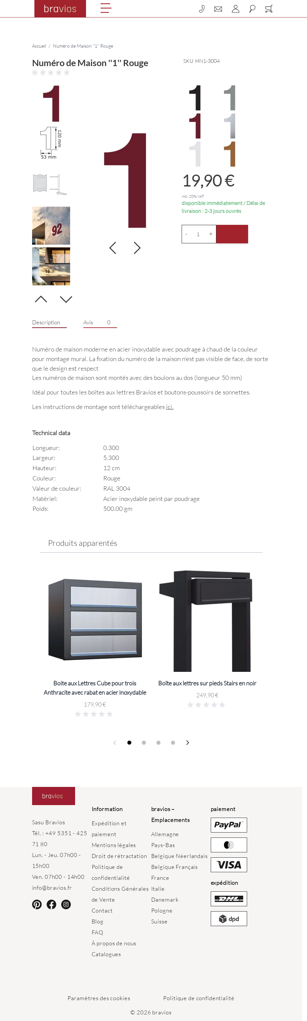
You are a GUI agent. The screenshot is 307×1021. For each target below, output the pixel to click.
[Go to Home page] (60, 8)
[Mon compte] (235, 9)
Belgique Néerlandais (179, 855)
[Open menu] (106, 8)
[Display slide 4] (173, 742)
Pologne (162, 910)
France (160, 877)
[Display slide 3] (158, 742)
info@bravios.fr (52, 887)
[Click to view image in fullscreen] (125, 180)
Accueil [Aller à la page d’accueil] (39, 46)
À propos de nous (114, 943)
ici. (170, 407)
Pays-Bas (163, 844)
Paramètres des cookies (98, 998)
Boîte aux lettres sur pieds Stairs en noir (207, 683)
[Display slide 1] (129, 742)
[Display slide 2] (144, 742)
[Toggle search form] (252, 9)
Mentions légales (114, 844)
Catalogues (106, 954)
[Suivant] (66, 297)
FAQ (98, 932)
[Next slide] (187, 742)
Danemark (165, 899)
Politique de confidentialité (198, 998)
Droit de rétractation (119, 855)
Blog (98, 921)
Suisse (159, 921)
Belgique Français (174, 866)
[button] (151, 73)
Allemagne (165, 834)
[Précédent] (41, 302)
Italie (158, 888)
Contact (102, 910)
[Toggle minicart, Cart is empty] (269, 9)
